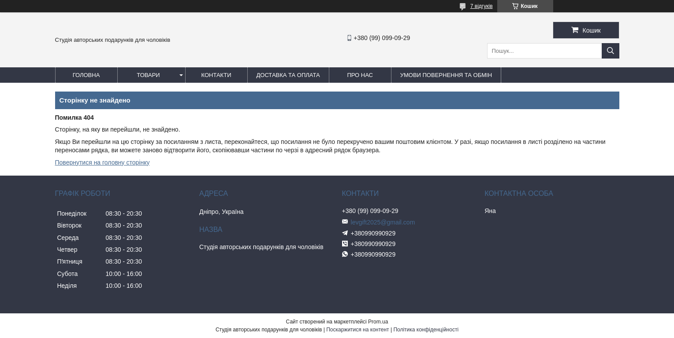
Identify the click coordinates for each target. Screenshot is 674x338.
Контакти (216, 75)
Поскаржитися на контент (357, 330)
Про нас (360, 75)
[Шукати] (610, 51)
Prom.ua (378, 322)
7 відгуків (481, 6)
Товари (148, 75)
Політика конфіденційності (425, 330)
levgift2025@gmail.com (383, 222)
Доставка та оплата (288, 75)
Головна (86, 75)
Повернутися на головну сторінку (102, 162)
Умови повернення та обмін (446, 75)
